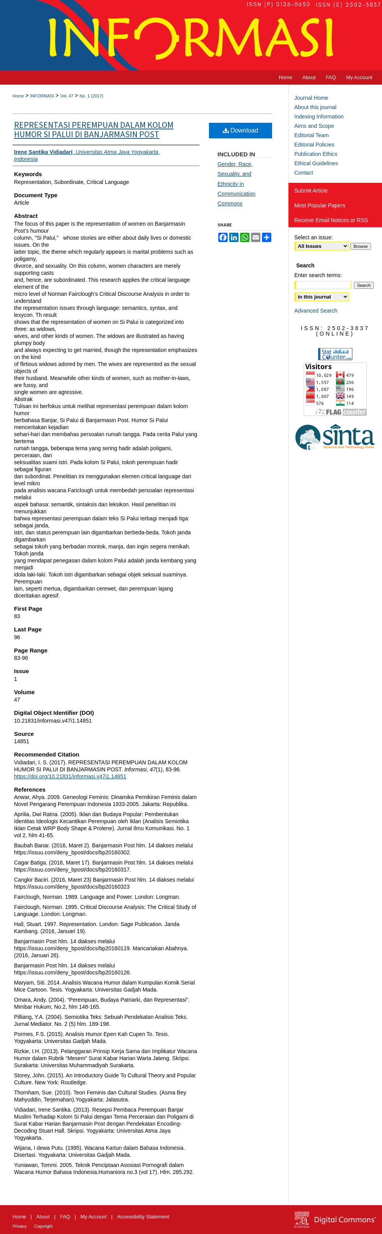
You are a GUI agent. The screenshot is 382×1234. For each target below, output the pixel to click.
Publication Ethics (316, 154)
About (43, 1217)
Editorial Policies (314, 144)
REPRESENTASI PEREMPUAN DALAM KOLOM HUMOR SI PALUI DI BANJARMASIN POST (93, 130)
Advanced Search (316, 311)
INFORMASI (42, 96)
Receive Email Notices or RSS (331, 220)
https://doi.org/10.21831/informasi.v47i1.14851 (70, 776)
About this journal (315, 107)
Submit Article (311, 190)
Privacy (19, 1226)
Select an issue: (313, 237)
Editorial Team (311, 135)
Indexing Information (319, 116)
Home (18, 96)
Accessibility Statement (143, 1217)
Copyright (43, 1226)
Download (240, 130)
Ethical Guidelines (316, 163)
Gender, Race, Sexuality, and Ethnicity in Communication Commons (236, 184)
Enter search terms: (318, 275)
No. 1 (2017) (91, 96)
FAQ (65, 1217)
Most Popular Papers (319, 205)
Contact (303, 173)
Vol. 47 (66, 96)
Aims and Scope (314, 126)
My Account (94, 1217)
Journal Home (311, 98)
